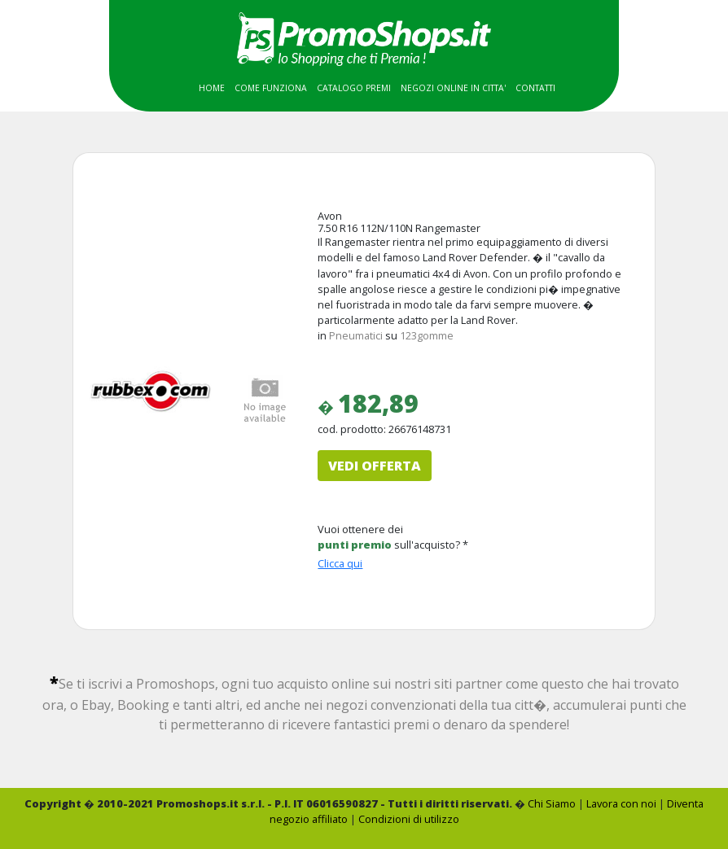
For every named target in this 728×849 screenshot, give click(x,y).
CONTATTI (535, 88)
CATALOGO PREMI (354, 88)
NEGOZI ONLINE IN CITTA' (453, 88)
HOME (212, 88)
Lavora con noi (621, 803)
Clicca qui (340, 563)
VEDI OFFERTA (374, 466)
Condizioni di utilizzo (408, 819)
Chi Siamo (552, 803)
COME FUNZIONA (271, 88)
